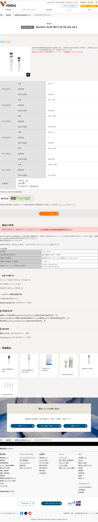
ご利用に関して (67, 513)
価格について (75, 426)
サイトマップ (92, 513)
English (89, 2)
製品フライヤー (5, 333)
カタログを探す (43, 460)
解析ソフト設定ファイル (85, 465)
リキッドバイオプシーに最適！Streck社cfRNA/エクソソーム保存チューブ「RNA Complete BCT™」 (33, 318)
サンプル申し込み (49, 213)
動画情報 (80, 470)
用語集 (80, 475)
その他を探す (42, 473)
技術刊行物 (81, 473)
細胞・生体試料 (4, 470)
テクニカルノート (6, 337)
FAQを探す (42, 468)
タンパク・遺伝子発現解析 (7, 465)
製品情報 (8, 15)
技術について (22, 426)
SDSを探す (33, 186)
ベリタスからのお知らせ (85, 487)
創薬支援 (2, 475)
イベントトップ (63, 457)
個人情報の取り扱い (80, 513)
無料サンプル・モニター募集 (66, 468)
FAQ (79, 468)
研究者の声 (23, 465)
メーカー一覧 (3, 486)
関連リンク (81, 478)
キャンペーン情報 (63, 462)
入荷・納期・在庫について (49, 426)
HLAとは (80, 460)
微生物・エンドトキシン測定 (8, 480)
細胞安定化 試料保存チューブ (23, 15)
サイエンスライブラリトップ (27, 457)
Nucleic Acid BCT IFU (7, 302)
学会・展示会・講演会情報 (66, 460)
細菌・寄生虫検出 (5, 473)
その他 (2, 483)
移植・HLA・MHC (5, 468)
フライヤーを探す (44, 462)
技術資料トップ (43, 457)
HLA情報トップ (82, 457)
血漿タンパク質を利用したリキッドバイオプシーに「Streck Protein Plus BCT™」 (27, 315)
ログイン (89, 6)
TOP (1, 15)
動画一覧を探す (43, 465)
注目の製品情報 (24, 460)
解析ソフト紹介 (82, 462)
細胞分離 (2, 460)
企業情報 (82, 2)
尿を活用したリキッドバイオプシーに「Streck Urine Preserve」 (21, 321)
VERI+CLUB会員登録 (69, 6)
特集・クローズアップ (26, 468)
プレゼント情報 (63, 465)
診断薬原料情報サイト (6, 491)
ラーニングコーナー (25, 462)
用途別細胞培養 (4, 462)
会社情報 (80, 489)
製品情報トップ (4, 457)
